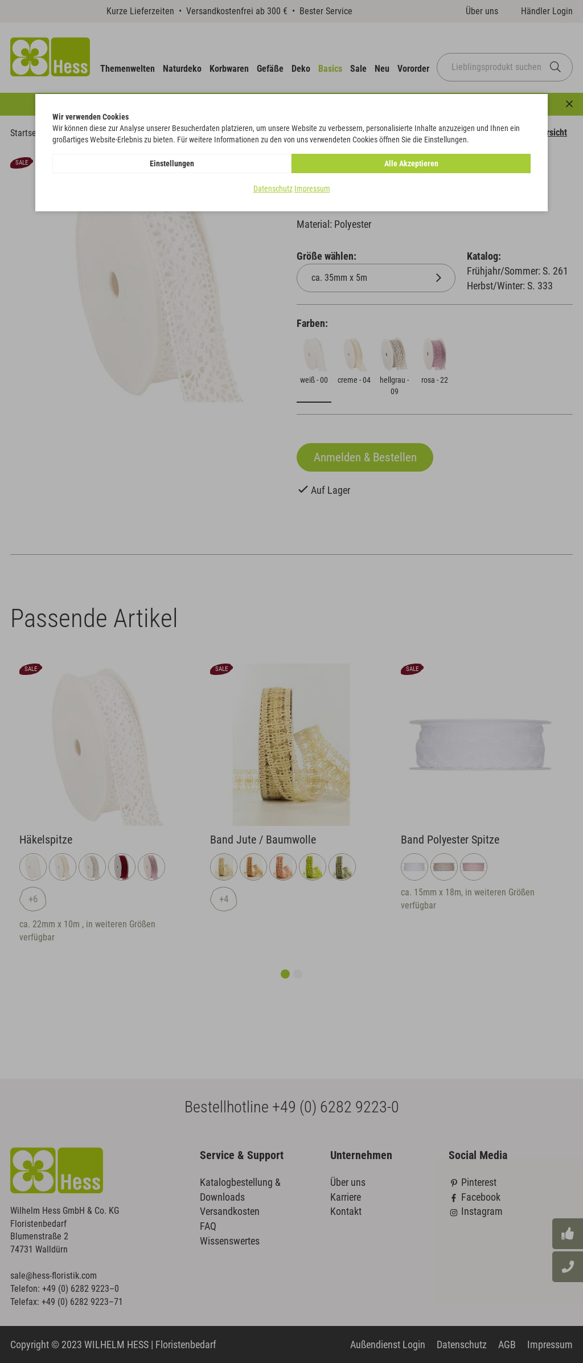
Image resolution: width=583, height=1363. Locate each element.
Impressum (312, 188)
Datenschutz (273, 188)
